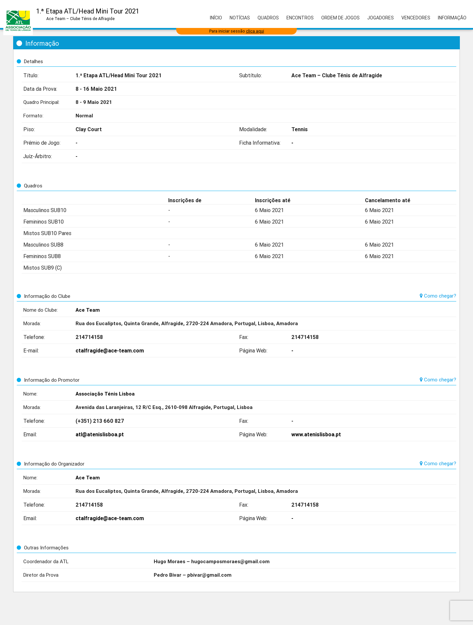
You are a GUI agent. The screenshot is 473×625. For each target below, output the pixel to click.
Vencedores (415, 18)
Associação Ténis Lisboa (105, 394)
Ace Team (88, 310)
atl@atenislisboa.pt (100, 434)
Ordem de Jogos (340, 18)
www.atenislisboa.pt (316, 434)
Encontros (300, 18)
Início (216, 18)
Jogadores (380, 18)
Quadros (268, 18)
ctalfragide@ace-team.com (110, 350)
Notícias (240, 18)
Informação (452, 18)
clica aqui (255, 31)
